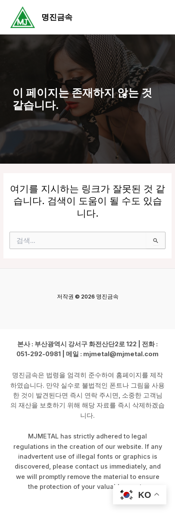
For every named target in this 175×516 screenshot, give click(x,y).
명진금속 (56, 17)
